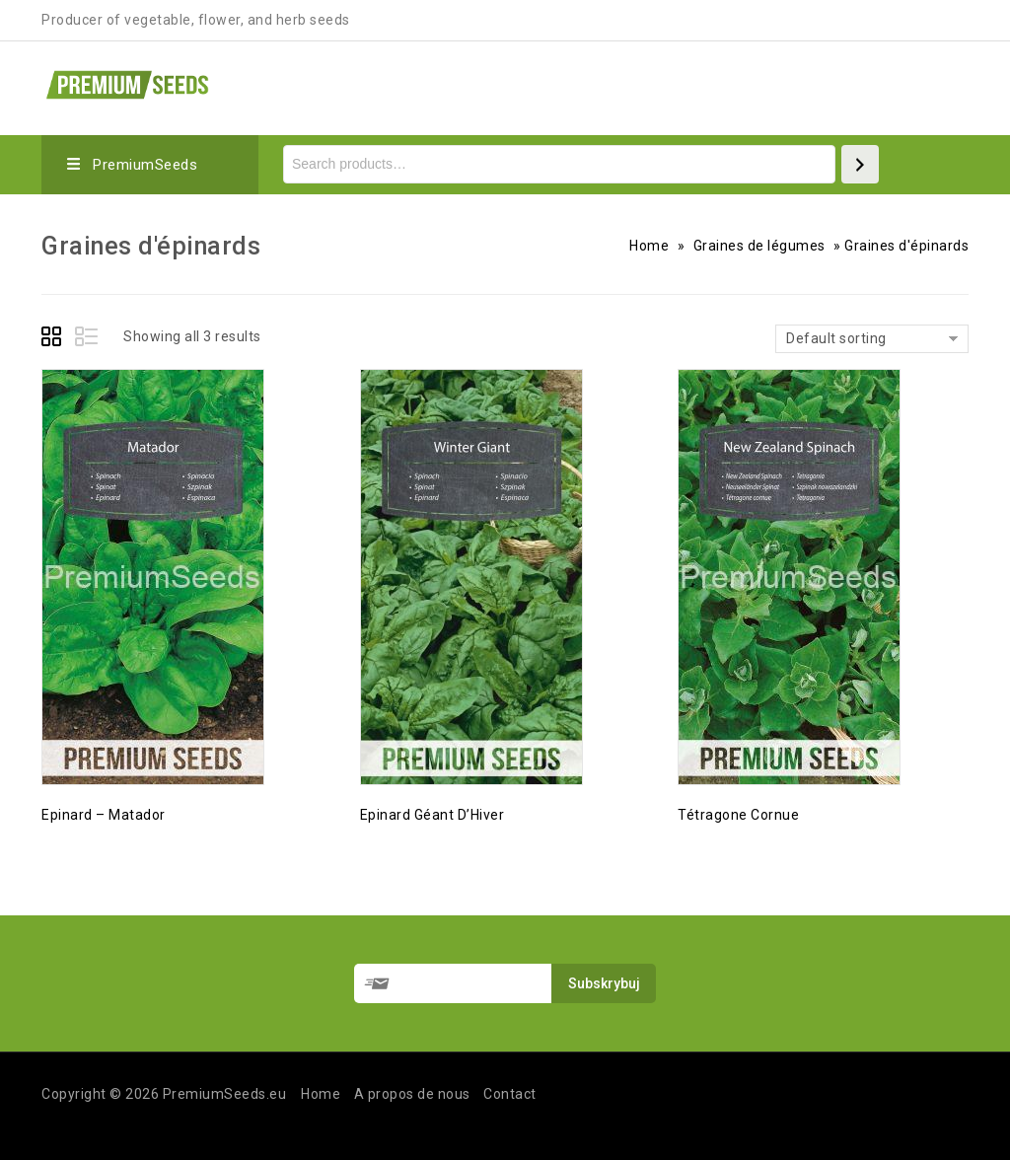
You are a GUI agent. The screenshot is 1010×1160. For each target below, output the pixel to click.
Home (649, 246)
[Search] (860, 164)
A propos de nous (412, 1094)
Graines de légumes (759, 246)
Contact (510, 1094)
